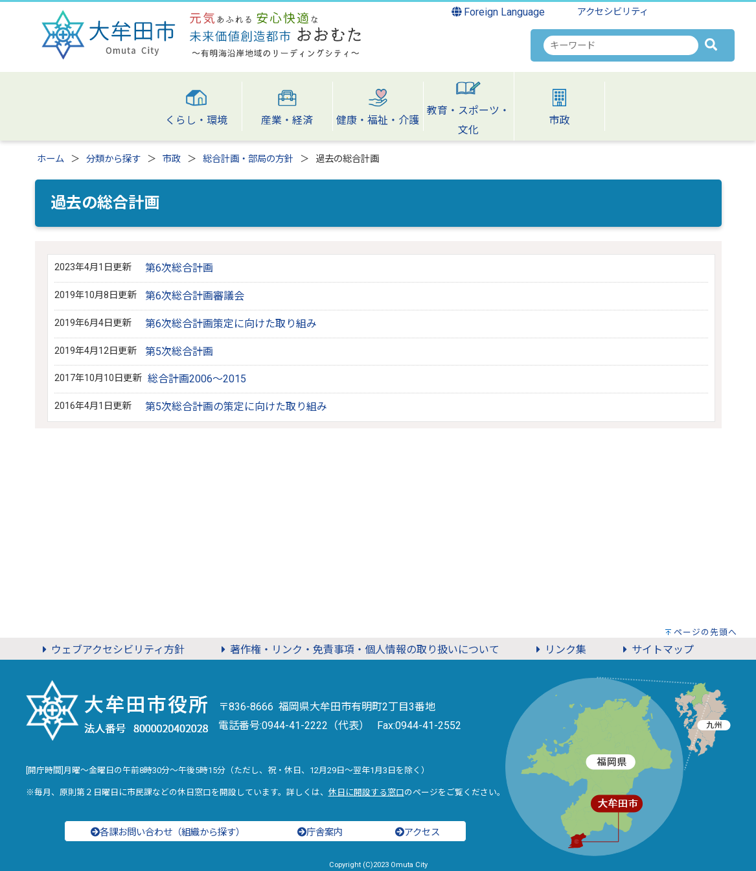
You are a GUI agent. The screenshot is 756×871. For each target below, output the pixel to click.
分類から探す (113, 159)
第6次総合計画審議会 (194, 296)
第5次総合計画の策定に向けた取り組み (236, 407)
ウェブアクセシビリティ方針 (111, 650)
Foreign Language (498, 12)
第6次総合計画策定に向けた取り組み (231, 324)
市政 (172, 159)
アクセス (417, 832)
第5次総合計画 (179, 351)
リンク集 (559, 650)
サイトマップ (656, 650)
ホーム (50, 159)
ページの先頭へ (705, 632)
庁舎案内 (320, 832)
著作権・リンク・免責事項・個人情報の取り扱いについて (358, 650)
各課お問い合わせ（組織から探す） (168, 832)
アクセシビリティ (612, 11)
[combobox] (621, 45)
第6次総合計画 (179, 268)
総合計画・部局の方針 (248, 159)
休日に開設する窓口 (366, 792)
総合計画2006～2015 (197, 379)
